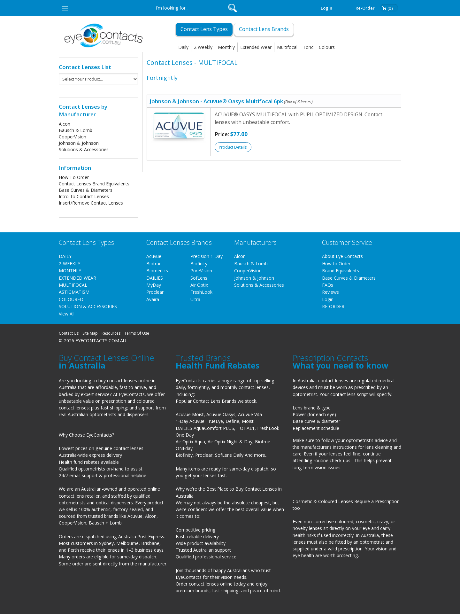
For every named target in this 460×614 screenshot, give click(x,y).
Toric (308, 47)
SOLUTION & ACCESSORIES (88, 306)
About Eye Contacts (342, 256)
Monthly (226, 47)
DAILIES (154, 278)
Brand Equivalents (340, 271)
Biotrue (154, 263)
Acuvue (153, 256)
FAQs (327, 285)
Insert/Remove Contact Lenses (91, 203)
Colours (327, 47)
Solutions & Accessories (84, 149)
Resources (111, 333)
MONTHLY (70, 271)
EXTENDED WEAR (77, 278)
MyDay (153, 285)
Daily (183, 47)
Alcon (64, 124)
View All (66, 314)
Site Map (90, 333)
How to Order (336, 263)
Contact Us (69, 333)
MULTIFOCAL (73, 285)
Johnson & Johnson (79, 143)
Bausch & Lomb (75, 130)
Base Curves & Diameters (85, 190)
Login (326, 8)
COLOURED (71, 299)
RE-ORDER (333, 306)
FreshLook (201, 292)
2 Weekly (203, 47)
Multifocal (287, 47)
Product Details (233, 147)
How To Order (74, 177)
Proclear (155, 292)
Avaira (152, 299)
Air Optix (199, 285)
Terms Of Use (136, 333)
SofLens (198, 278)
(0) (390, 8)
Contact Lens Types (204, 29)
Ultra (195, 299)
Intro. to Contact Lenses (84, 196)
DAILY (65, 256)
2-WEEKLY (69, 263)
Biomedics (157, 271)
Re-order (365, 8)
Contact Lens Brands (264, 29)
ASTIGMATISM (74, 292)
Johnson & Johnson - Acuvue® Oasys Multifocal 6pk (231, 101)
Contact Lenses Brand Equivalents (94, 184)
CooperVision (72, 137)
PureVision (201, 271)
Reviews (330, 292)
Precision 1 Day (206, 256)
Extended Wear (256, 47)
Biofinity (198, 263)
